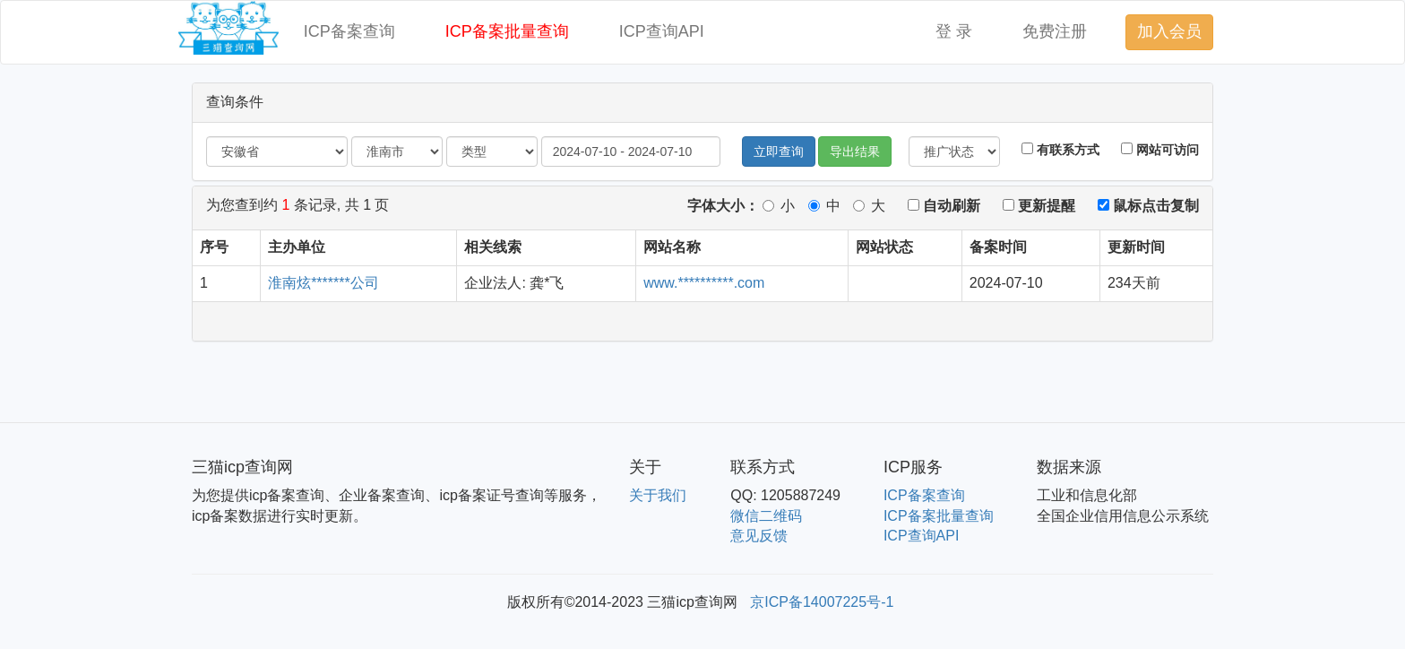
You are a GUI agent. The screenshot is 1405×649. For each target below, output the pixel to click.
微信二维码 (766, 516)
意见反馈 (759, 535)
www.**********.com (703, 282)
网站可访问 (1160, 150)
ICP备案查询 (349, 31)
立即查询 (779, 151)
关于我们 (657, 495)
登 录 (953, 31)
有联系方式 (1060, 150)
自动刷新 (944, 205)
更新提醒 (1039, 205)
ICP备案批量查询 (507, 31)
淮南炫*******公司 (323, 282)
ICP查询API (661, 31)
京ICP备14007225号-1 (821, 602)
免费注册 (1054, 31)
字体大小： (723, 205)
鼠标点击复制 (1148, 205)
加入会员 (1169, 31)
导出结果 (855, 151)
